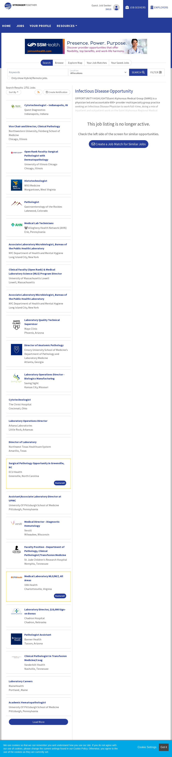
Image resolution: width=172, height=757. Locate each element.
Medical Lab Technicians (39, 223)
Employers (159, 7)
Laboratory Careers (21, 681)
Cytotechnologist (20, 399)
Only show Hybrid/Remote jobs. (29, 78)
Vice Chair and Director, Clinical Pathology (34, 126)
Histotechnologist (35, 180)
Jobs (20, 26)
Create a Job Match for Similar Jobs (119, 144)
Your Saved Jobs (120, 62)
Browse (59, 62)
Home (6, 26)
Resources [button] (66, 26)
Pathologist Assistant (37, 634)
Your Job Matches (97, 62)
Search (47, 62)
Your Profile (40, 26)
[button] (156, 72)
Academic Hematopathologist (27, 702)
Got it (164, 747)
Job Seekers (135, 7)
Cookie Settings (147, 747)
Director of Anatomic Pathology (43, 345)
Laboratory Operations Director (28, 420)
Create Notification (56, 92)
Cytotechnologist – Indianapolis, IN (46, 105)
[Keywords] (37, 72)
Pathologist (31, 202)
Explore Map (75, 62)
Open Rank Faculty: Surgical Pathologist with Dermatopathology (41, 155)
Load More (39, 722)
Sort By (12, 92)
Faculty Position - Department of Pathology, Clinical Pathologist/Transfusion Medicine (45, 551)
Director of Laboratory (22, 442)
